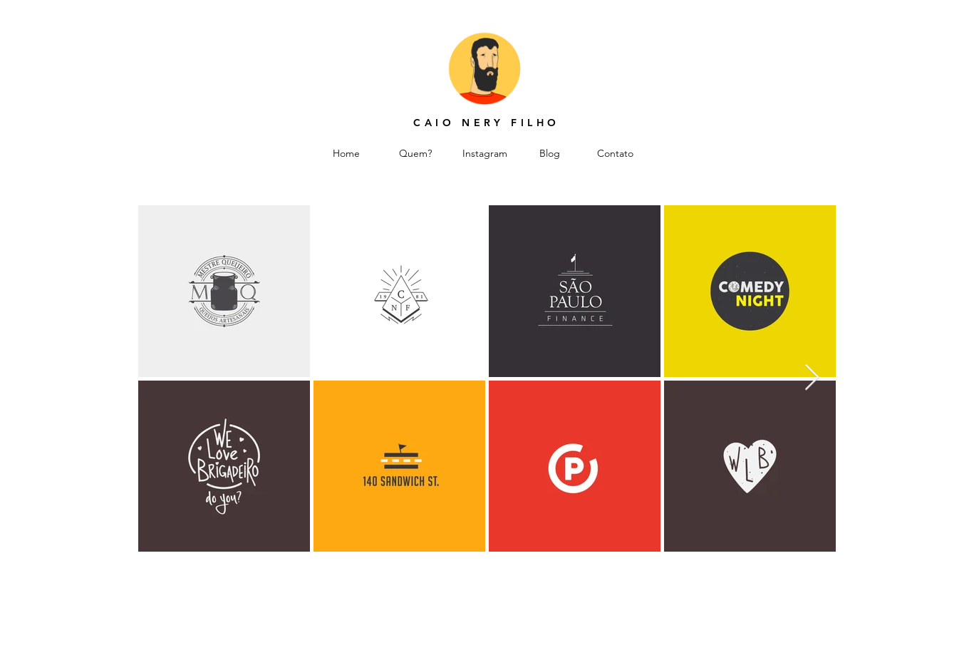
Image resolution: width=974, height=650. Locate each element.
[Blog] (550, 154)
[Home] (346, 154)
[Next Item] (812, 378)
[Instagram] (484, 154)
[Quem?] (415, 154)
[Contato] (615, 154)
